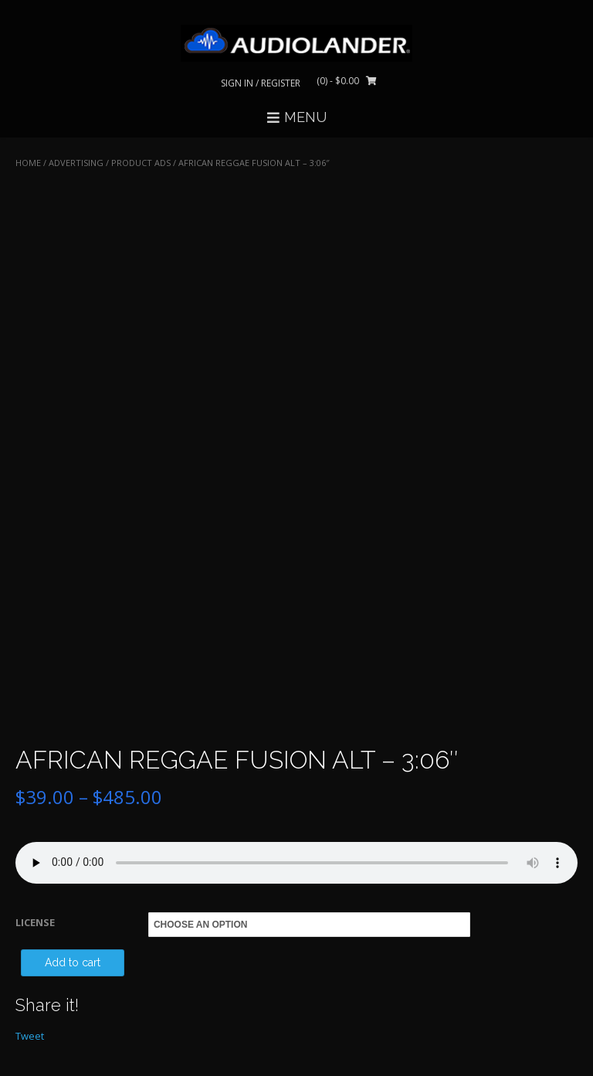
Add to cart (72, 962)
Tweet (29, 1036)
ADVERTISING (76, 162)
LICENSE (35, 922)
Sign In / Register (260, 83)
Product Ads (141, 162)
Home (28, 162)
